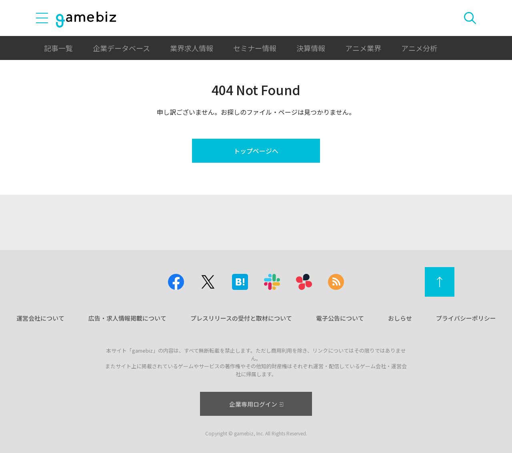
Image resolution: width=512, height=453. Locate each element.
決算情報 (310, 48)
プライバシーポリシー (466, 318)
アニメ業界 (363, 48)
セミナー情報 (254, 48)
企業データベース (121, 48)
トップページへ (256, 151)
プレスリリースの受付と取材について (241, 318)
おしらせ (400, 318)
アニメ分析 (419, 48)
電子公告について (340, 318)
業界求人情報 (191, 48)
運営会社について (40, 318)
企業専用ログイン (256, 404)
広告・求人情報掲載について (127, 318)
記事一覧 (58, 48)
